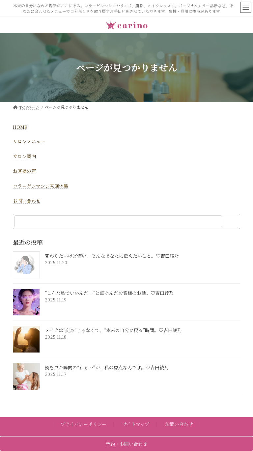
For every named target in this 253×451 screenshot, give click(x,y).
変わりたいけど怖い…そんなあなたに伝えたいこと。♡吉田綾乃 (112, 256)
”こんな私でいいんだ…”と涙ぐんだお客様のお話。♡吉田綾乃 (109, 293)
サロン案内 (24, 156)
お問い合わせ (27, 200)
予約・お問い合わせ (126, 443)
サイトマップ (135, 423)
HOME (20, 127)
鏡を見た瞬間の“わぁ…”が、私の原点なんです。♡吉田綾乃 (107, 367)
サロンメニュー (29, 141)
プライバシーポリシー (83, 423)
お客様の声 (24, 171)
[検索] (232, 221)
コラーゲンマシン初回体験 (40, 186)
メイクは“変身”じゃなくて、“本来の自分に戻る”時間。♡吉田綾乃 (113, 330)
